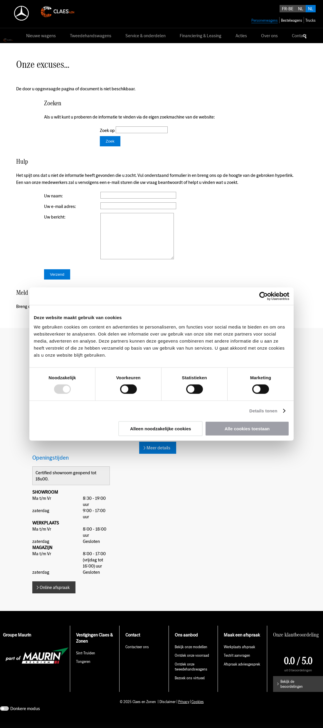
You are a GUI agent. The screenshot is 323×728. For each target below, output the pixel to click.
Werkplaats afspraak (239, 655)
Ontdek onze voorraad (192, 664)
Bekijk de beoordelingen (291, 693)
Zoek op (108, 130)
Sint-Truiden (85, 661)
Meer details (158, 456)
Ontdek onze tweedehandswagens (191, 675)
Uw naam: (53, 196)
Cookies (197, 710)
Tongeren (83, 670)
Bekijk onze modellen (191, 655)
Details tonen (263, 410)
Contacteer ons (137, 655)
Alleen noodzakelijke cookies (160, 428)
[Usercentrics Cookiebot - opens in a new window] (263, 296)
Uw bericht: (54, 217)
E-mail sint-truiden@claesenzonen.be (174, 442)
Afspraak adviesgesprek (242, 673)
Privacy (183, 710)
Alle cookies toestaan (247, 428)
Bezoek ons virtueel (190, 686)
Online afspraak (55, 596)
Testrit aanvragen (237, 664)
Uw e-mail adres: (60, 206)
